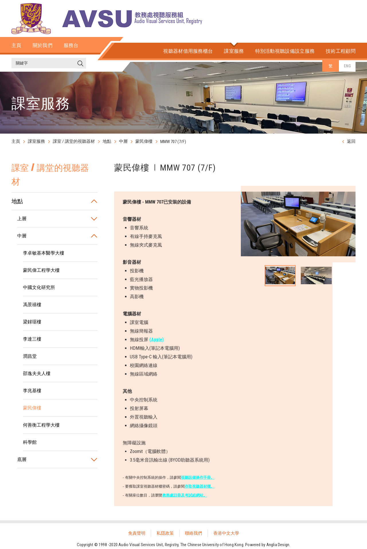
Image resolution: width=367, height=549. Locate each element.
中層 (123, 141)
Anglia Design (278, 544)
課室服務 (36, 141)
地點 (107, 141)
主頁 (15, 141)
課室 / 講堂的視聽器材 (74, 141)
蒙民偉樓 (144, 141)
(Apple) (156, 339)
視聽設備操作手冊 (196, 477)
